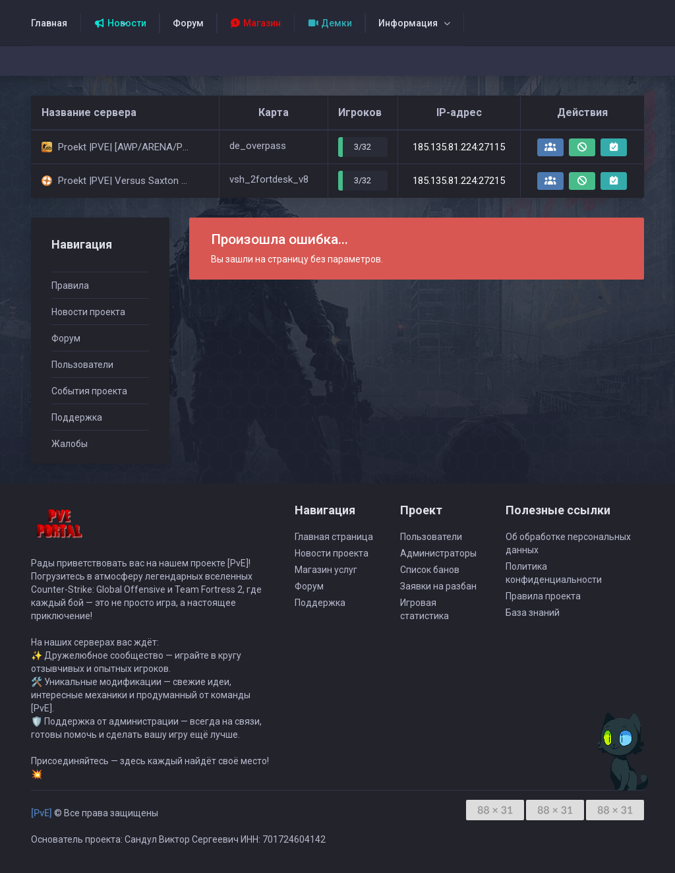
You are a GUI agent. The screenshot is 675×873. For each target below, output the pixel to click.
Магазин (255, 23)
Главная (49, 23)
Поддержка (76, 417)
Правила (70, 285)
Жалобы (69, 443)
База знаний (533, 612)
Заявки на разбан (438, 586)
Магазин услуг (326, 569)
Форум (188, 23)
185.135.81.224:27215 (459, 181)
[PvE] (41, 813)
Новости (120, 23)
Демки (329, 23)
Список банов (429, 569)
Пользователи (82, 364)
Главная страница (334, 536)
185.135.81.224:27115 (459, 147)
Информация (408, 23)
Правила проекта (543, 596)
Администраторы (438, 553)
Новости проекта (88, 312)
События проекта (89, 391)
